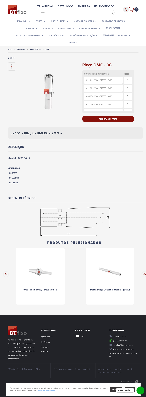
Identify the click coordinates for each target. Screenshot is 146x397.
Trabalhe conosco (45, 349)
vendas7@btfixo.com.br (121, 345)
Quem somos (46, 336)
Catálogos (45, 341)
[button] (30, 21)
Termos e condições (83, 369)
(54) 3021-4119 (118, 336)
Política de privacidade (63, 369)
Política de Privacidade (46, 390)
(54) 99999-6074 (118, 340)
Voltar (11, 57)
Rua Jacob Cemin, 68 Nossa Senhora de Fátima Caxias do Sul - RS (123, 353)
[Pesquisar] (111, 12)
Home (10, 49)
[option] (12, 66)
